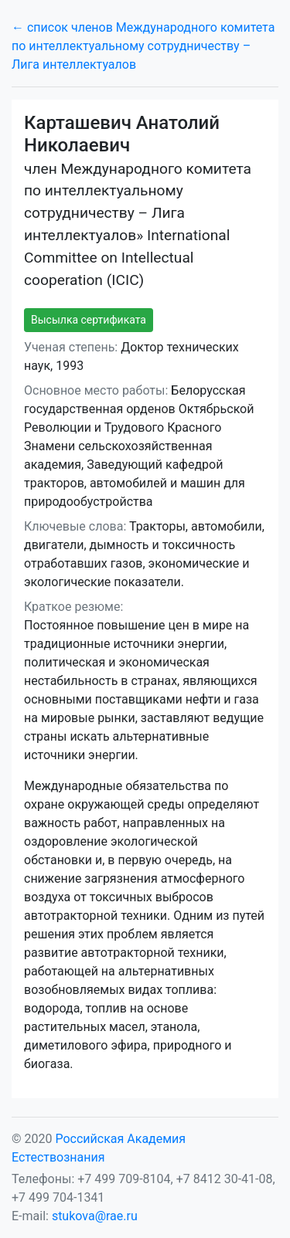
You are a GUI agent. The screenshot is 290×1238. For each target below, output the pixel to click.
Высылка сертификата (88, 320)
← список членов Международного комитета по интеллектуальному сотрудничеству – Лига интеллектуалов (143, 46)
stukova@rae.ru (95, 1216)
